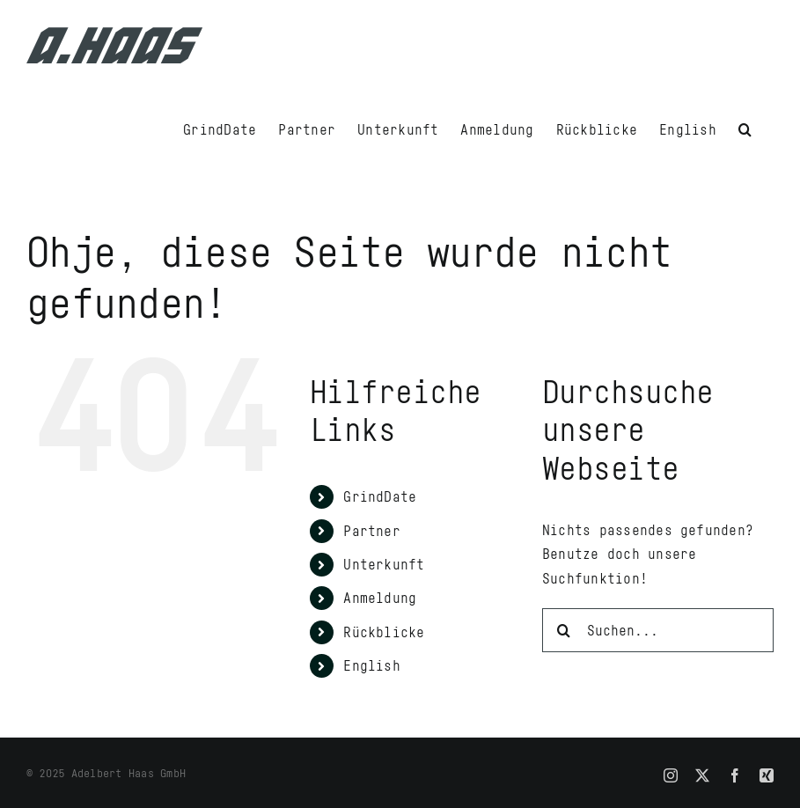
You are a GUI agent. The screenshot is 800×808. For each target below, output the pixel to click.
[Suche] (564, 630)
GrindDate (379, 496)
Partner (371, 531)
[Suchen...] (658, 630)
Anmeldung (379, 597)
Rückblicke (383, 632)
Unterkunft (383, 564)
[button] (745, 128)
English (371, 665)
